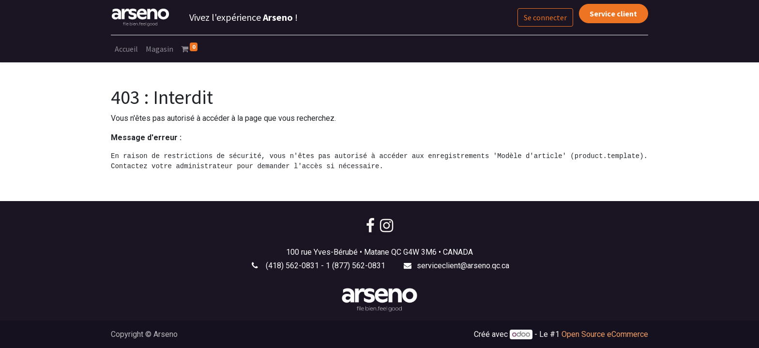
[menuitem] (126, 48)
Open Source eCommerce (605, 334)
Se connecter (545, 17)
